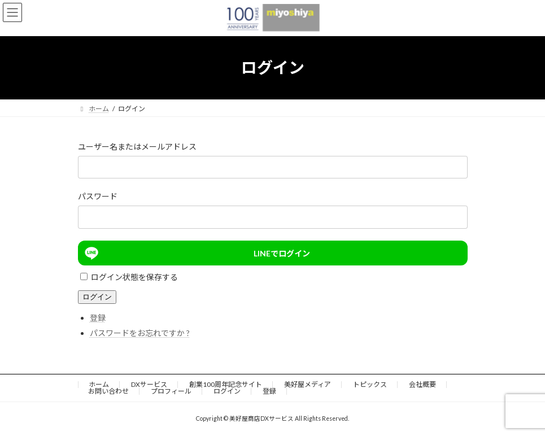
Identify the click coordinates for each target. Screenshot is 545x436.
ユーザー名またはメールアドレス (137, 146)
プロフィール (171, 391)
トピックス (370, 384)
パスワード (97, 196)
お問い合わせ (108, 391)
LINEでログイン (196, 253)
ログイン (97, 297)
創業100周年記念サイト (225, 384)
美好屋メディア (307, 384)
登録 (98, 317)
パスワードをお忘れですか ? (140, 333)
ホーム (99, 384)
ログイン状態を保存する (134, 277)
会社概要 (422, 384)
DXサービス (149, 384)
